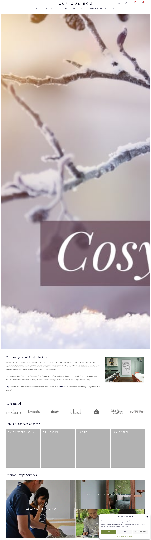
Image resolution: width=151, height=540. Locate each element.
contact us (62, 386)
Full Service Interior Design (41, 509)
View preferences (140, 531)
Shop (8, 386)
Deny (124, 531)
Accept (109, 531)
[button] (147, 517)
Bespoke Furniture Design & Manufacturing (110, 494)
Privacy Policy (120, 536)
